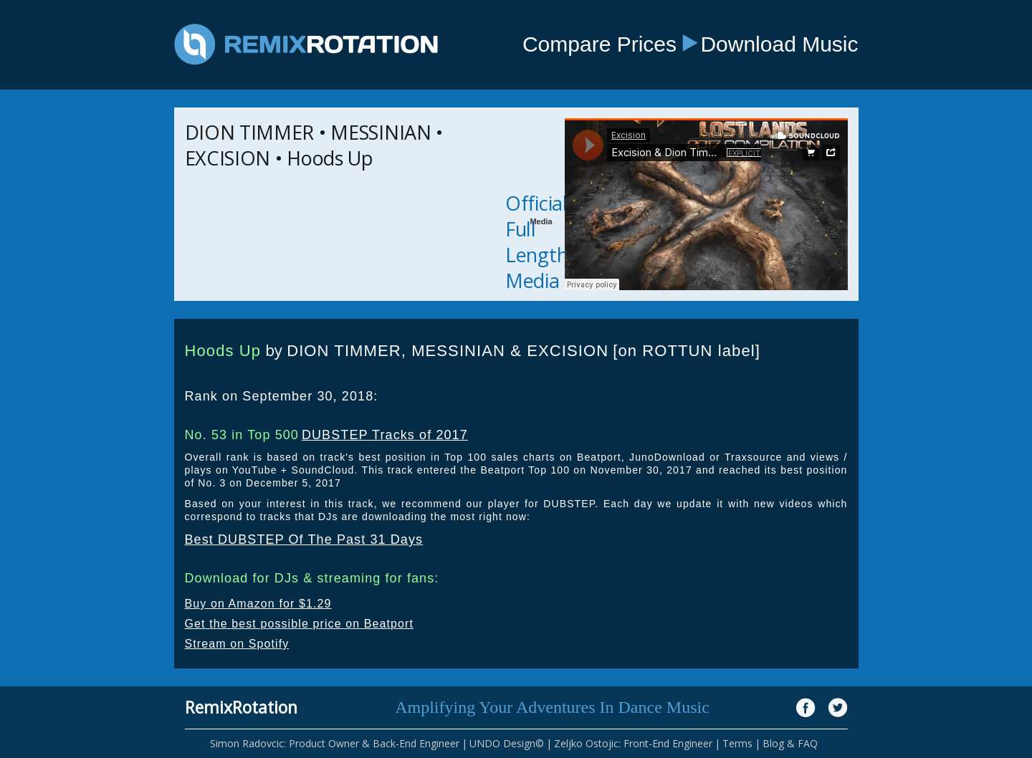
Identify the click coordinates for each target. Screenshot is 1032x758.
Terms (737, 743)
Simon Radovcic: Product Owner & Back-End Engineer (334, 743)
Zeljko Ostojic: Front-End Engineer (633, 743)
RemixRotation (241, 707)
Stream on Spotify (237, 644)
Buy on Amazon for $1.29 (258, 604)
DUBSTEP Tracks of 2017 (385, 435)
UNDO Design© (506, 743)
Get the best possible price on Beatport (299, 624)
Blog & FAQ (790, 743)
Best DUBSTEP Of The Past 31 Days (304, 539)
